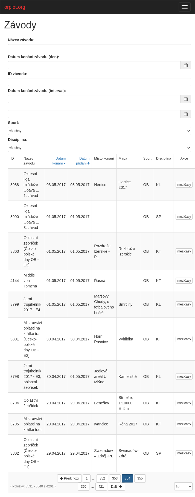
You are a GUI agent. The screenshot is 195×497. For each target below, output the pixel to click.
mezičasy (184, 185)
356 (83, 487)
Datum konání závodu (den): (33, 57)
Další (116, 487)
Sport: (13, 122)
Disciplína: (17, 139)
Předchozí (69, 478)
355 (140, 478)
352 (102, 478)
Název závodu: (21, 40)
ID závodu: (17, 74)
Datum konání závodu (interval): (37, 91)
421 (101, 487)
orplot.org (14, 7)
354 (127, 478)
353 (115, 478)
